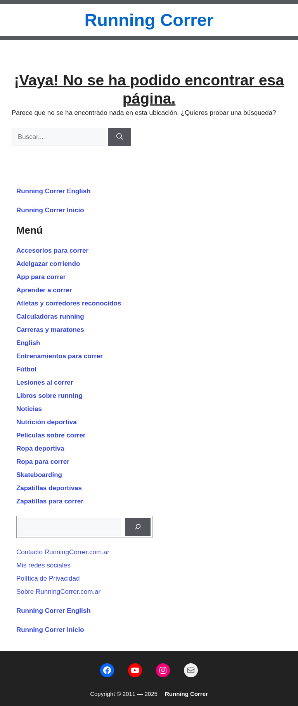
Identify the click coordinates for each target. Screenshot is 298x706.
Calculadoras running (50, 316)
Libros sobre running (49, 395)
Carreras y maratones (50, 329)
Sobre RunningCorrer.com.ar (58, 591)
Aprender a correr (44, 290)
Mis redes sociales (43, 565)
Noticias (29, 409)
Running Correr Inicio (50, 210)
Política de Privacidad (48, 578)
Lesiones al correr (44, 382)
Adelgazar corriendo (48, 263)
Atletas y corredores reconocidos (68, 303)
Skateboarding (39, 475)
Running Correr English (53, 191)
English (28, 343)
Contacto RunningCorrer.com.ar (62, 552)
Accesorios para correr (52, 250)
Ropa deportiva (40, 448)
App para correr (41, 277)
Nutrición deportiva (46, 422)
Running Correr (149, 20)
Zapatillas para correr (49, 501)
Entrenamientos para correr (59, 356)
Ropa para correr (42, 461)
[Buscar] (119, 137)
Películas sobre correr (51, 435)
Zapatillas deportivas (49, 488)
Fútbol (26, 369)
